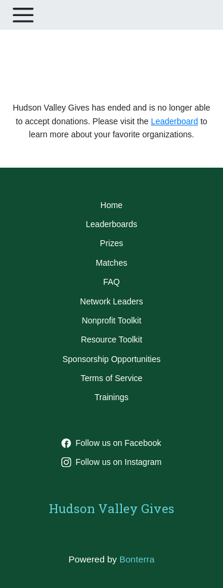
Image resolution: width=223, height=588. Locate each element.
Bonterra (137, 559)
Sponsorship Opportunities (111, 359)
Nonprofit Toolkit (111, 320)
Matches (111, 263)
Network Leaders (111, 301)
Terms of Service (111, 378)
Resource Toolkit (111, 339)
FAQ (111, 282)
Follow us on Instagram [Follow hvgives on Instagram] (111, 462)
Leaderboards (111, 224)
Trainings (111, 397)
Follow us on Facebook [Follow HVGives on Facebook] (111, 443)
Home (111, 205)
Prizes (111, 243)
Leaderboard (174, 121)
